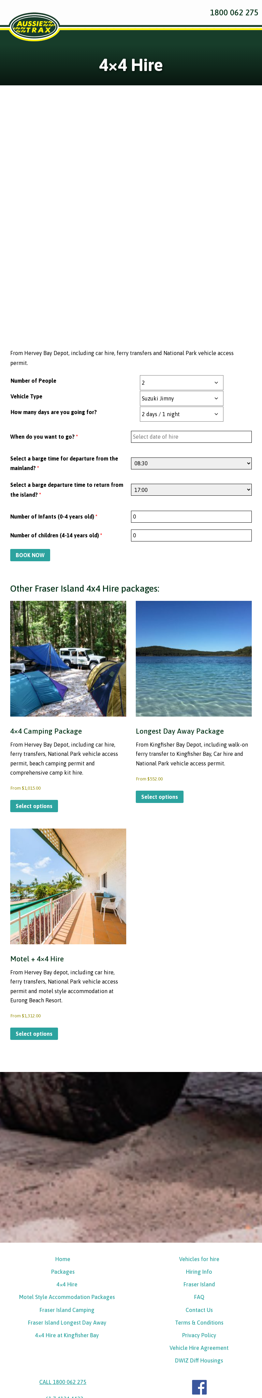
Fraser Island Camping (67, 1220)
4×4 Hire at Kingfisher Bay (67, 1247)
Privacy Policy (199, 1247)
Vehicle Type (26, 299)
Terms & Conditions (199, 1233)
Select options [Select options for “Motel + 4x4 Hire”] (34, 941)
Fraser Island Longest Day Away (67, 1233)
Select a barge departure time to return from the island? (66, 392)
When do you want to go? (44, 339)
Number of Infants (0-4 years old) (53, 419)
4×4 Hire (67, 1193)
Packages (63, 1180)
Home (62, 1167)
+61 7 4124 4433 (62, 1312)
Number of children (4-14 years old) (56, 438)
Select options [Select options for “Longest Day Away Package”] (159, 701)
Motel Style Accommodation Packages (67, 1207)
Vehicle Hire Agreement (199, 1260)
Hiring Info (199, 1180)
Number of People (33, 283)
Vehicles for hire (199, 1167)
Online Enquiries (59, 1366)
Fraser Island (199, 1193)
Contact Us (199, 1220)
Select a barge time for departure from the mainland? (64, 366)
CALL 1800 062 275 (62, 1295)
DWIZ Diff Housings (199, 1273)
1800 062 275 (234, 12)
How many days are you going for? (54, 314)
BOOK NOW (30, 457)
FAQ (199, 1207)
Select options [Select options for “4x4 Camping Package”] (34, 711)
